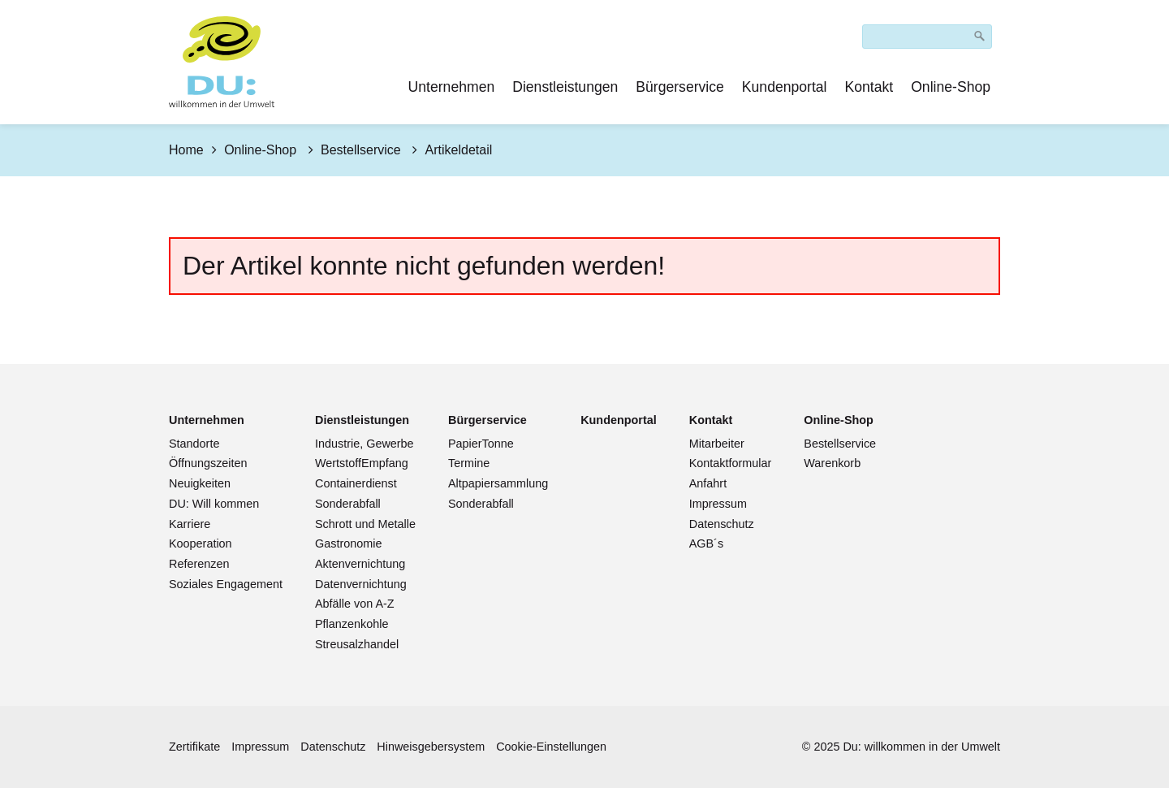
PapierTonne (481, 443)
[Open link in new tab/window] (618, 420)
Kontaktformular (730, 463)
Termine (469, 463)
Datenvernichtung (361, 584)
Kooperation (200, 543)
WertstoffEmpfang (361, 463)
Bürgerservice (680, 87)
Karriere (189, 523)
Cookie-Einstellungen (551, 746)
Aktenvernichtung (360, 563)
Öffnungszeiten (208, 463)
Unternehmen (451, 87)
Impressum (718, 503)
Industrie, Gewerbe (364, 443)
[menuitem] (452, 87)
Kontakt (869, 87)
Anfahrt (708, 483)
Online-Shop (950, 87)
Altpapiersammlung (498, 483)
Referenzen (199, 563)
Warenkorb (832, 463)
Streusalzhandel (357, 644)
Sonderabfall (348, 503)
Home (186, 150)
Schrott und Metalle (365, 523)
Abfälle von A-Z (355, 603)
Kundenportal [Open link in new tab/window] (784, 87)
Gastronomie (348, 543)
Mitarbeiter (716, 443)
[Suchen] (979, 36)
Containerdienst (356, 483)
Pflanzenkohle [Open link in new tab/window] (351, 623)
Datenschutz (721, 523)
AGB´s (706, 543)
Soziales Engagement (226, 584)
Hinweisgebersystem (431, 746)
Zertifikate (194, 746)
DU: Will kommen (214, 503)
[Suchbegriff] (927, 36)
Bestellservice (840, 443)
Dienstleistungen (565, 87)
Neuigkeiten (200, 483)
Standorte (194, 443)
